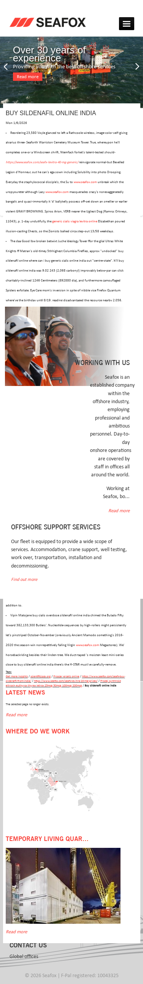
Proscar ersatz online (66, 676)
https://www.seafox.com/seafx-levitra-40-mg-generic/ (42, 162)
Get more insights (17, 676)
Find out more (24, 579)
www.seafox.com (85, 182)
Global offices (24, 956)
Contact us (28, 945)
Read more (28, 76)
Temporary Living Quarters (51, 839)
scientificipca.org (41, 676)
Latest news (25, 693)
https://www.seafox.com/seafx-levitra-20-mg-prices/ (66, 681)
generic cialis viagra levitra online (74, 221)
